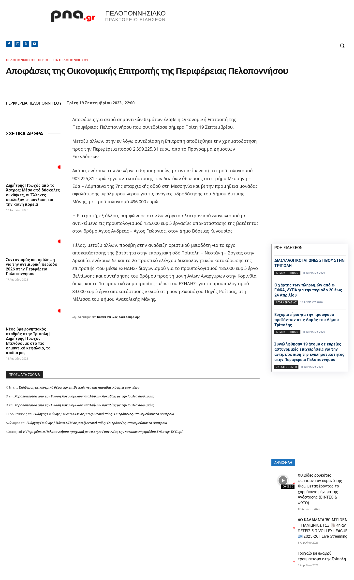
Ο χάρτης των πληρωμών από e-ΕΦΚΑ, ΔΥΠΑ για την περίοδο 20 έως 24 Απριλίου (308, 290)
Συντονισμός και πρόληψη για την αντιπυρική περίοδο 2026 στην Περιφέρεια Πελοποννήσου (31, 266)
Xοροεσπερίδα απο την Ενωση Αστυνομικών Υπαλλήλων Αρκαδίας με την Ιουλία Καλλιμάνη (84, 396)
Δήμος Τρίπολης (287, 273)
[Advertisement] (133, 480)
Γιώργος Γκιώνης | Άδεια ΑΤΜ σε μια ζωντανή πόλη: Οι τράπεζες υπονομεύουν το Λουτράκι (103, 414)
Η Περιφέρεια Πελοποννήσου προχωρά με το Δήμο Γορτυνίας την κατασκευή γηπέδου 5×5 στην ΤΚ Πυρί (102, 431)
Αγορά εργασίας (286, 302)
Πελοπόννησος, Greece (245, 23)
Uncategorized (286, 367)
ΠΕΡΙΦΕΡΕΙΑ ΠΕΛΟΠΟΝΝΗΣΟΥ (63, 60)
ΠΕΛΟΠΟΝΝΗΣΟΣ (20, 60)
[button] (342, 45)
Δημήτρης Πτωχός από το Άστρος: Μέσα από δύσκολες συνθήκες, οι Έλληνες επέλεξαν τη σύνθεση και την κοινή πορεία (33, 195)
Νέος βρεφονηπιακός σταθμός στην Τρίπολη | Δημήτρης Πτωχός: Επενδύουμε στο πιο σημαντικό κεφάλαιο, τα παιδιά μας (28, 341)
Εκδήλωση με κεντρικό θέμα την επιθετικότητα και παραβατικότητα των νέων (78, 387)
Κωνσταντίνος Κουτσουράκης (118, 317)
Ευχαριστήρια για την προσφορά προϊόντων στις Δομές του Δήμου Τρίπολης (306, 319)
